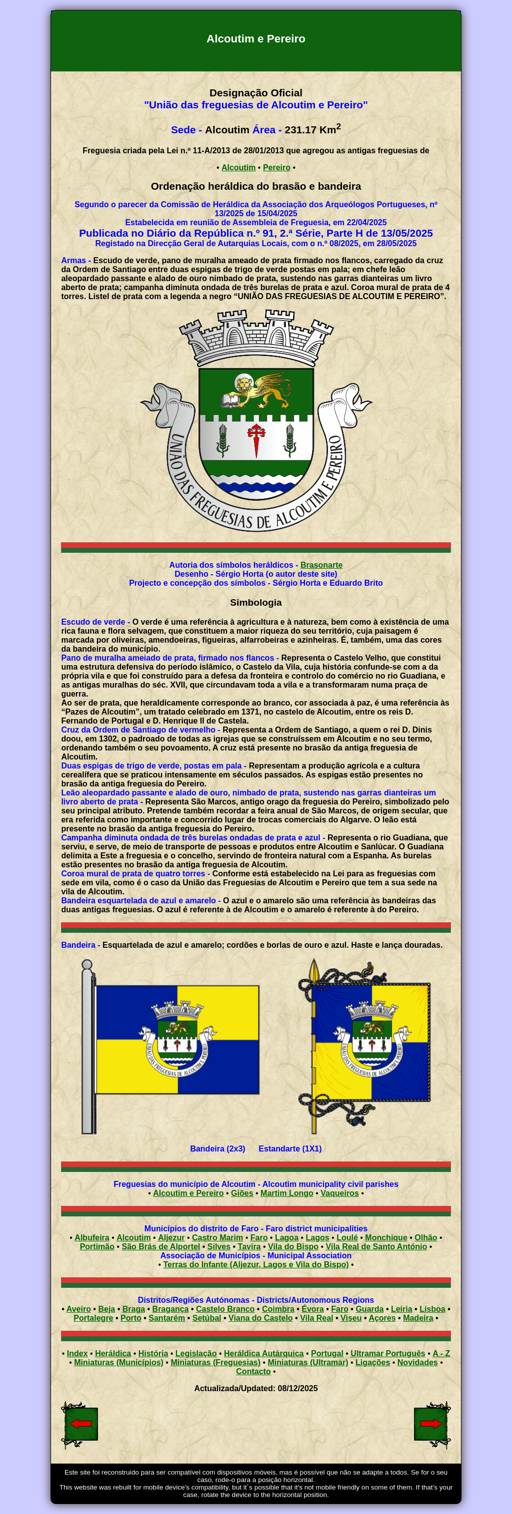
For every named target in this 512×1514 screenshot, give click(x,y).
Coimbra (278, 1309)
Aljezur (171, 1237)
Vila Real (316, 1318)
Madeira (418, 1318)
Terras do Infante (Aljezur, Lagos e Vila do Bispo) (255, 1264)
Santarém (166, 1318)
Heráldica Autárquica (264, 1353)
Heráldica (113, 1353)
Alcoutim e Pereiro (188, 1193)
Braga (133, 1309)
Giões (242, 1193)
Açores (382, 1318)
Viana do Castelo (260, 1318)
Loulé (347, 1237)
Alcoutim (239, 167)
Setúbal (207, 1318)
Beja (106, 1309)
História (153, 1353)
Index (77, 1353)
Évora (313, 1309)
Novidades (418, 1362)
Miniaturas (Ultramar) (308, 1362)
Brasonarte (321, 565)
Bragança (170, 1309)
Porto (131, 1318)
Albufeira (91, 1237)
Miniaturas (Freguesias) (215, 1362)
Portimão (97, 1246)
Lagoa (286, 1237)
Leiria (401, 1309)
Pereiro (276, 167)
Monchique (386, 1237)
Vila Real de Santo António (377, 1246)
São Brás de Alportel (161, 1246)
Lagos (318, 1237)
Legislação (196, 1353)
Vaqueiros (339, 1193)
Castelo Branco (225, 1309)
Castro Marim (217, 1237)
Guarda (370, 1309)
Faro (259, 1237)
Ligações (373, 1362)
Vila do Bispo (293, 1246)
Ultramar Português (387, 1353)
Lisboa (433, 1309)
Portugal (327, 1353)
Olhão (425, 1237)
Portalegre (93, 1318)
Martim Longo (287, 1193)
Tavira (249, 1246)
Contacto (253, 1371)
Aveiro (78, 1309)
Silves (219, 1246)
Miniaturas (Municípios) (119, 1362)
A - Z (441, 1353)
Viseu (351, 1318)
